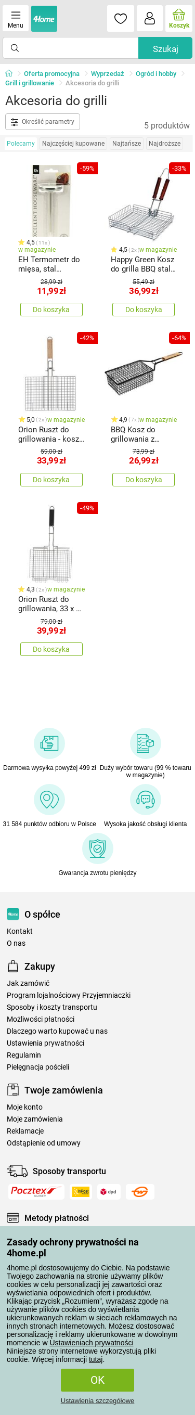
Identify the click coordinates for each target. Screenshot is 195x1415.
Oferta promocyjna (52, 74)
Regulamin (24, 1055)
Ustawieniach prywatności (91, 1343)
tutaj (95, 1359)
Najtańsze (126, 143)
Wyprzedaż (107, 74)
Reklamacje (25, 1131)
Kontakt (20, 931)
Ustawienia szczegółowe (98, 1401)
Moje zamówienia (35, 1119)
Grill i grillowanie (29, 83)
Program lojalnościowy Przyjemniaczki (69, 995)
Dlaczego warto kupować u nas (57, 1031)
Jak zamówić (28, 983)
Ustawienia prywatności (45, 1043)
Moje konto (25, 1107)
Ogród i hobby (156, 74)
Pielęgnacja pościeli (38, 1067)
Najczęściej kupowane (73, 143)
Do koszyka (51, 309)
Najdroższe (164, 143)
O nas (16, 943)
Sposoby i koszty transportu (52, 1007)
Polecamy (21, 143)
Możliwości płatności (40, 1019)
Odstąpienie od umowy (44, 1143)
